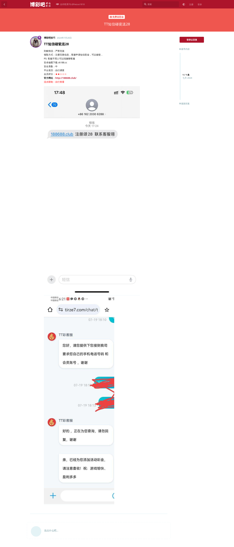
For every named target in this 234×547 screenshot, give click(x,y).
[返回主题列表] (4, 4)
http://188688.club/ (65, 77)
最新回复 (184, 103)
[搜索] (160, 4)
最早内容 (184, 49)
